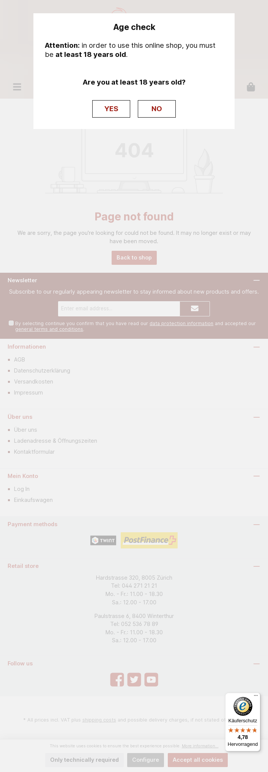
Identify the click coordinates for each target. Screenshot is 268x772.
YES (111, 108)
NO (156, 108)
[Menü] (255, 697)
